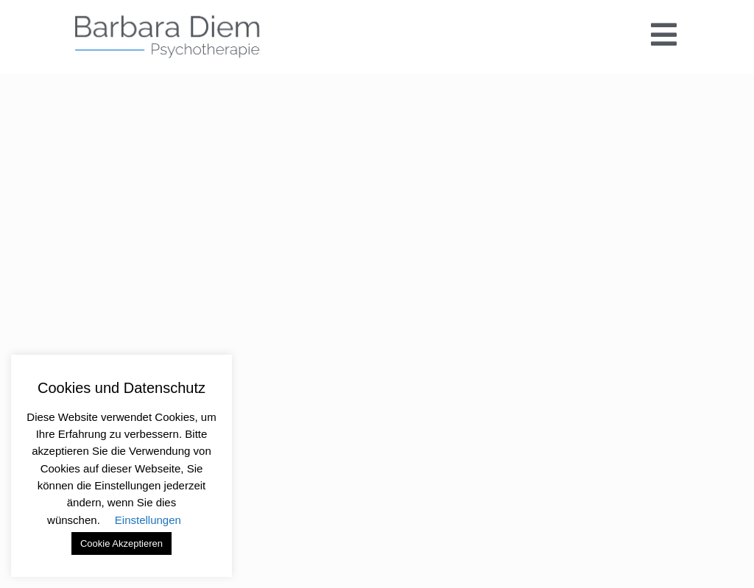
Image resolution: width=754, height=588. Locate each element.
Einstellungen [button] (148, 520)
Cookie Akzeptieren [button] (121, 543)
